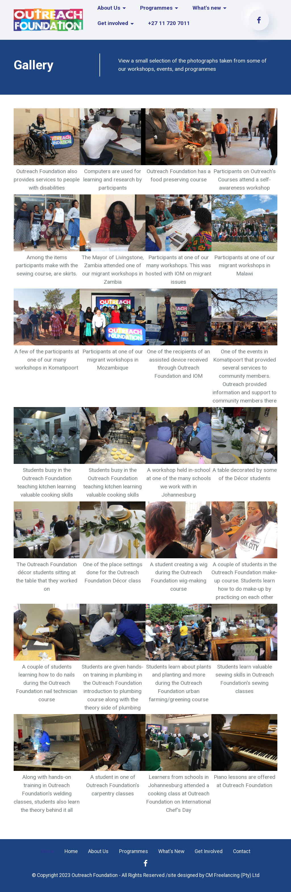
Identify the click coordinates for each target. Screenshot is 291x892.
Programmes (156, 8)
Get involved (113, 23)
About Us (109, 8)
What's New (171, 851)
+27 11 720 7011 (169, 23)
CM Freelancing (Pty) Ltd (232, 875)
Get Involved (209, 851)
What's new (206, 8)
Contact (241, 851)
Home (47, 851)
